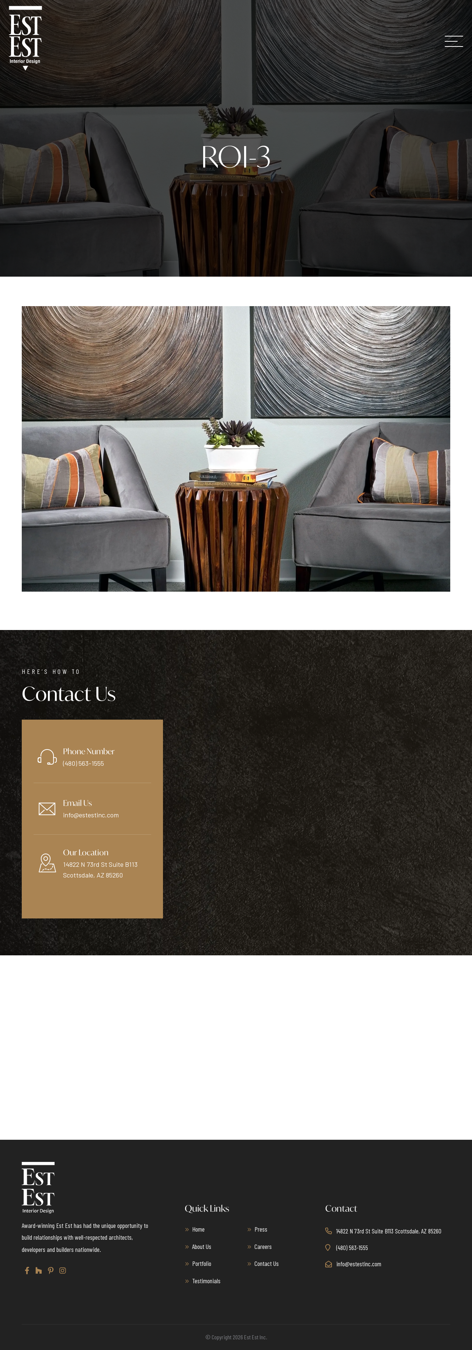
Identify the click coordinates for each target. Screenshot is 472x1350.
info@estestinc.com (91, 815)
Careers (263, 1246)
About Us (201, 1246)
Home (198, 1229)
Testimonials (206, 1281)
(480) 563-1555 (83, 763)
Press (260, 1229)
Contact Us (266, 1263)
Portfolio (201, 1263)
